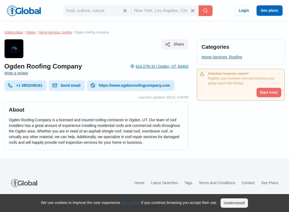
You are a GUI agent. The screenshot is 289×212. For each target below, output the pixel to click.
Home (139, 183)
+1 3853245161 (25, 85)
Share (174, 44)
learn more (130, 202)
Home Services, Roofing (222, 57)
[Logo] (23, 10)
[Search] (206, 10)
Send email (66, 85)
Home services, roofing (55, 32)
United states (13, 32)
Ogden (31, 32)
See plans (269, 10)
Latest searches (164, 183)
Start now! (269, 92)
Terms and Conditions (217, 183)
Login (244, 10)
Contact (248, 183)
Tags (188, 183)
